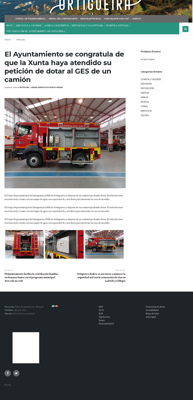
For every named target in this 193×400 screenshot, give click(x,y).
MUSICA (145, 101)
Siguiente (120, 270)
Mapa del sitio (152, 313)
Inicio (8, 39)
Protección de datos (155, 306)
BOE (101, 313)
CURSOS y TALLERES (151, 79)
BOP (101, 306)
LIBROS (144, 97)
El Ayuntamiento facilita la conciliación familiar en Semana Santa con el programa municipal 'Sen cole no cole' (31, 277)
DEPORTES (146, 83)
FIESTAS (145, 92)
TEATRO (145, 115)
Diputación (104, 316)
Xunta (102, 320)
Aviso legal (151, 316)
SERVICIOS (146, 110)
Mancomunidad (106, 323)
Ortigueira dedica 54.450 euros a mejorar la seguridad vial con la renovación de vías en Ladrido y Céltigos (101, 277)
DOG (101, 310)
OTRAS (144, 106)
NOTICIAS (20, 39)
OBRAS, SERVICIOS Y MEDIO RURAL (46, 87)
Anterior (9, 270)
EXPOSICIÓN (147, 88)
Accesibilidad (152, 310)
